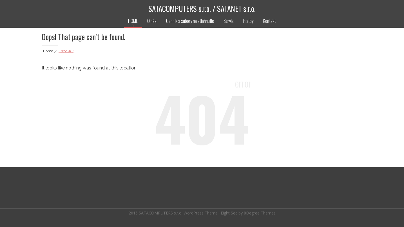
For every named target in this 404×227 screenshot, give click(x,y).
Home (48, 51)
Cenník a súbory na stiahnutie (190, 20)
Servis (229, 20)
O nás (152, 20)
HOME (133, 20)
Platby (248, 20)
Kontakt (269, 20)
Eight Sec (229, 212)
